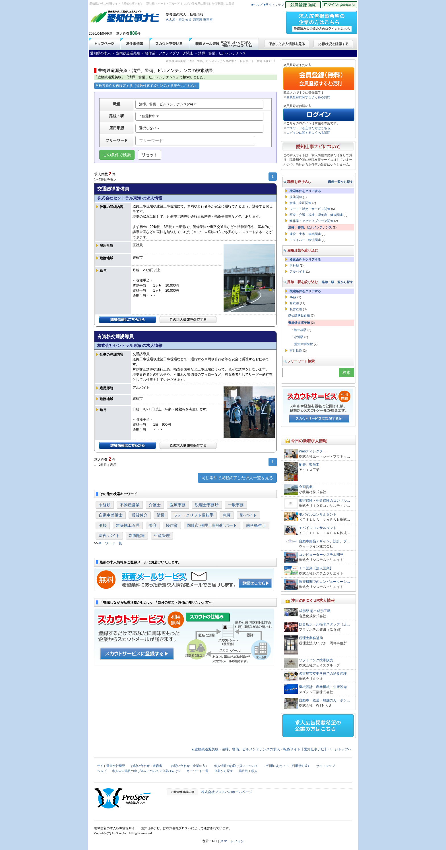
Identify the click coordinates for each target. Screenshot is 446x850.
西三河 (197, 19)
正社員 (294, 265)
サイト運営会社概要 (111, 765)
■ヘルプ (257, 4)
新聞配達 (137, 535)
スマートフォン (232, 841)
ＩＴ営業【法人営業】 (316, 568)
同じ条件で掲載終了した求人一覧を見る (237, 478)
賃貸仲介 (140, 515)
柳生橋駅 (300, 330)
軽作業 (172, 525)
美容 (153, 525)
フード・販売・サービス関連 (310, 209)
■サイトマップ (274, 4)
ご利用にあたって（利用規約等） (287, 765)
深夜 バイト (109, 535)
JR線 (293, 297)
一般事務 (236, 505)
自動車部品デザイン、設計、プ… (324, 541)
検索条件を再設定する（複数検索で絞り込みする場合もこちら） (147, 86)
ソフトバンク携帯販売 (316, 660)
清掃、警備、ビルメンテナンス (310, 227)
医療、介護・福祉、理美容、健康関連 (316, 215)
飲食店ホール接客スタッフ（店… (324, 624)
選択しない (149, 128)
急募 (227, 515)
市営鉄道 (296, 350)
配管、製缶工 (309, 465)
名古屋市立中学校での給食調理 (323, 674)
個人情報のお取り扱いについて (236, 765)
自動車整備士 (111, 515)
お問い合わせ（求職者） (148, 765)
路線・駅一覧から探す (337, 282)
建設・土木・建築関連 (305, 234)
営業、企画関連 (300, 203)
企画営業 (306, 487)
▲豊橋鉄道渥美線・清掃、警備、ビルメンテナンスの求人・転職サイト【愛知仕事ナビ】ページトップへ (271, 749)
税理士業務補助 (311, 638)
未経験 (105, 505)
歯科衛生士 (256, 525)
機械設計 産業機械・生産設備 (323, 687)
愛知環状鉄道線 (299, 315)
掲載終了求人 (248, 771)
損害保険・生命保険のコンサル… (324, 501)
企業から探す (223, 771)
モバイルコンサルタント (317, 514)
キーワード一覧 (110, 543)
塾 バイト (248, 515)
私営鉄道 (296, 309)
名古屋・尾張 (175, 19)
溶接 (103, 525)
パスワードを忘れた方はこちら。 (309, 128)
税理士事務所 (207, 505)
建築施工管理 (128, 525)
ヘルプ (101, 771)
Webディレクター (312, 451)
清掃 (161, 515)
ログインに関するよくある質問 (308, 132)
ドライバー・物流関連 (305, 240)
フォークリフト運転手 (194, 515)
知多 (188, 19)
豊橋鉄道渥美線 (299, 322)
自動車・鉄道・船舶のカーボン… (324, 700)
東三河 (207, 19)
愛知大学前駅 (303, 344)
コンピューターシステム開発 (321, 555)
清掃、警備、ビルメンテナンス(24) (167, 104)
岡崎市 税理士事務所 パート (212, 525)
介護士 (155, 505)
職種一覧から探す (340, 182)
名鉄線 (294, 303)
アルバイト (297, 271)
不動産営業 (130, 505)
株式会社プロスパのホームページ (226, 792)
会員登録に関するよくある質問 (308, 97)
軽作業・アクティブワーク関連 (311, 221)
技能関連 (296, 197)
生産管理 (162, 535)
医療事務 (178, 505)
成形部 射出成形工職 (315, 611)
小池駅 (298, 337)
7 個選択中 (149, 116)
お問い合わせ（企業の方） (189, 765)
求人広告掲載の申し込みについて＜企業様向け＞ (146, 771)
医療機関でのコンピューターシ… (324, 582)
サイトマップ (325, 765)
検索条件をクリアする (305, 191)
